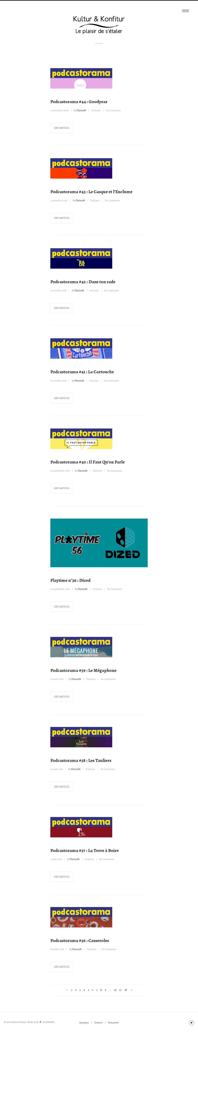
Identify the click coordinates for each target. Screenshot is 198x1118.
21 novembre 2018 (59, 110)
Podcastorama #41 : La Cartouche (82, 372)
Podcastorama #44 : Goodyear (79, 102)
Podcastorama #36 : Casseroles (79, 940)
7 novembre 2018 (58, 200)
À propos (84, 1022)
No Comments (113, 110)
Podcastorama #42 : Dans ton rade (82, 282)
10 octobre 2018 (58, 380)
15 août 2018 (56, 769)
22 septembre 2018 (60, 589)
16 (115, 990)
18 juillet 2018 (57, 949)
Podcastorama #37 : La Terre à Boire (84, 850)
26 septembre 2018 (60, 470)
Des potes (113, 1022)
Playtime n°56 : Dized (70, 580)
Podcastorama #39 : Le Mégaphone (83, 670)
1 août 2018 (56, 859)
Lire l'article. (62, 128)
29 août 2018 (56, 679)
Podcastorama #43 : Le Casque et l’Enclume (91, 192)
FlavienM (81, 110)
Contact (98, 1022)
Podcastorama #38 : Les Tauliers (80, 760)
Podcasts (96, 110)
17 (120, 990)
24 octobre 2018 (58, 290)
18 (125, 990)
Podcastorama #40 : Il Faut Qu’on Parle (87, 462)
